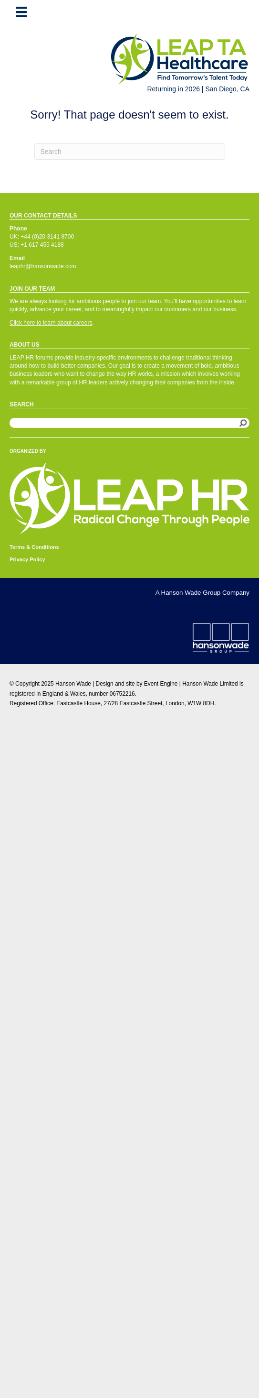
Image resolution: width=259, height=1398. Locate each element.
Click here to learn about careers (51, 322)
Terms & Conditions (34, 547)
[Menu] (21, 12)
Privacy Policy (27, 559)
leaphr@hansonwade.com (43, 266)
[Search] (129, 151)
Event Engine (161, 683)
